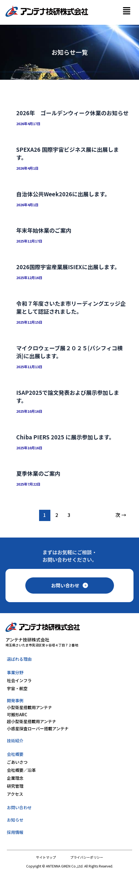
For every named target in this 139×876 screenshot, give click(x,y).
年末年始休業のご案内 (43, 230)
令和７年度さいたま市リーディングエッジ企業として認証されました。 (71, 307)
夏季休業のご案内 (38, 473)
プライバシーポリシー (86, 857)
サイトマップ (46, 857)
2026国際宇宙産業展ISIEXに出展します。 (68, 267)
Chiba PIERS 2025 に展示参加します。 (65, 437)
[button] (126, 11)
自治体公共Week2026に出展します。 (63, 194)
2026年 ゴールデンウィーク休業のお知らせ (72, 113)
